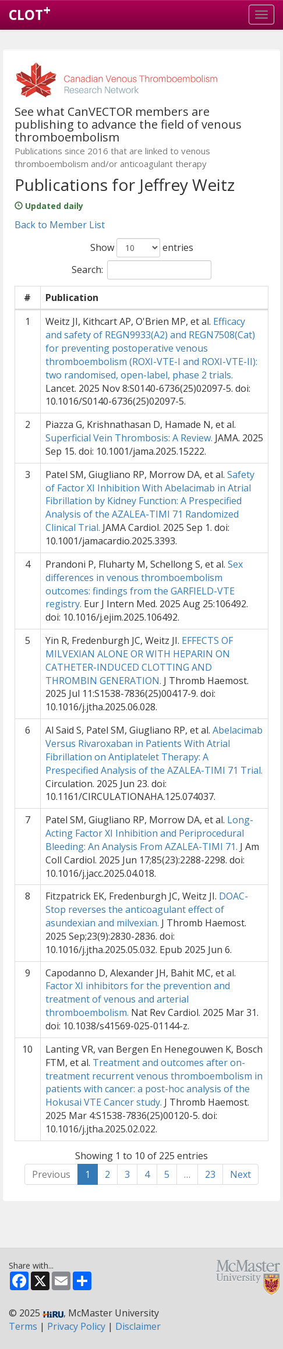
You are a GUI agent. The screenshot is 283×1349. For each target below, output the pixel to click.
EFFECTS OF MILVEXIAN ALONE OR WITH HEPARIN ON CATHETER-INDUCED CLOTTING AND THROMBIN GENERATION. (139, 660)
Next (240, 1174)
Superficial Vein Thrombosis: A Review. (129, 437)
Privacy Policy (76, 1326)
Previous (51, 1174)
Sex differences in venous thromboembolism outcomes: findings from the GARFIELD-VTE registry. (144, 584)
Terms (23, 1326)
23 (210, 1174)
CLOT (30, 12)
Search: (141, 269)
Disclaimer (138, 1326)
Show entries (141, 247)
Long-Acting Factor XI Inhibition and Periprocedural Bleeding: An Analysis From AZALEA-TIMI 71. (149, 833)
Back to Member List (60, 224)
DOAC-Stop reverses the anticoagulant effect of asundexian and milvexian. (146, 909)
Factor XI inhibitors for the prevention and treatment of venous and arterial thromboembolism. (137, 999)
